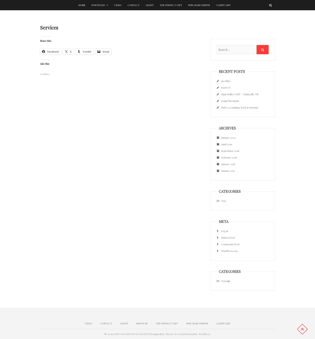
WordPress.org (229, 250)
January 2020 (228, 137)
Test (223, 200)
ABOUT (124, 323)
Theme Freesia (174, 334)
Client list (223, 5)
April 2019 (226, 144)
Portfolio (98, 5)
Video (118, 5)
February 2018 (229, 157)
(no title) (225, 81)
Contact (133, 5)
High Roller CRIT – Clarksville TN (239, 94)
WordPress (204, 334)
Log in (224, 231)
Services (142, 323)
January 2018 (228, 164)
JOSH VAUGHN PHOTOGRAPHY (130, 334)
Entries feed (228, 237)
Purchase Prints (199, 5)
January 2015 (227, 170)
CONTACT (106, 323)
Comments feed (230, 244)
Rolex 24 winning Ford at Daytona (239, 107)
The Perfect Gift (171, 5)
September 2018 (230, 150)
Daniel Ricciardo (230, 100)
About (149, 5)
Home (81, 5)
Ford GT (225, 87)
